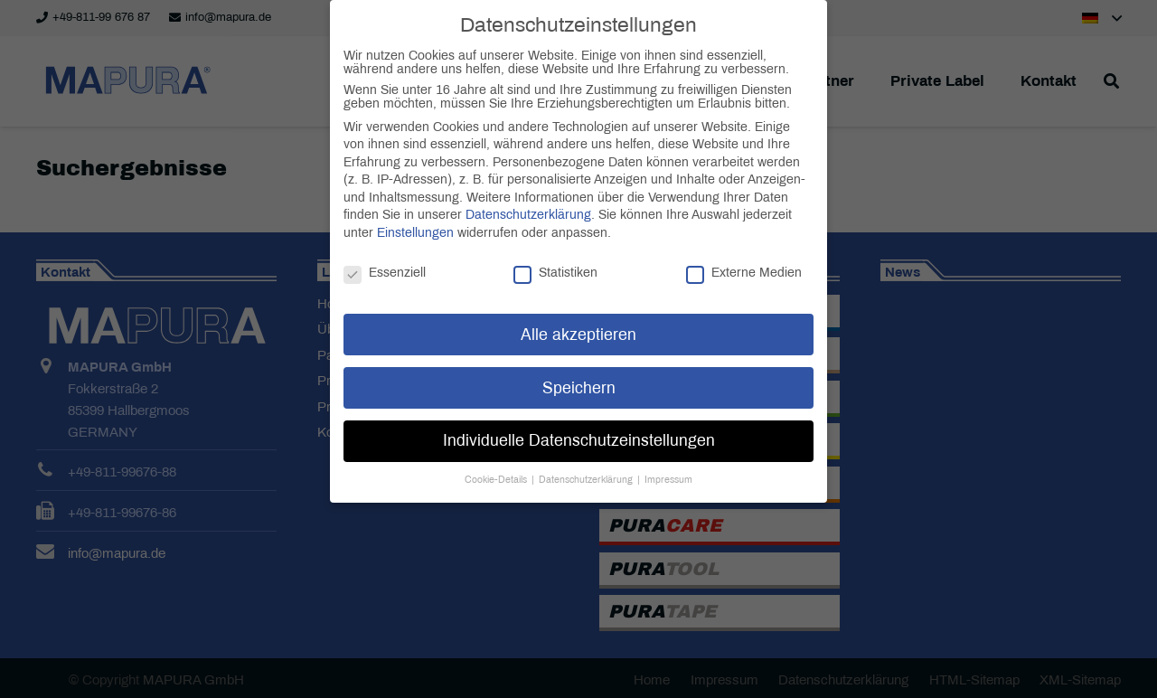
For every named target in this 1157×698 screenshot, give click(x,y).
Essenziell (384, 252)
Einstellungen (415, 213)
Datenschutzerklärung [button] (587, 460)
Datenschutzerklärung (528, 195)
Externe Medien (744, 252)
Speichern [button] (579, 368)
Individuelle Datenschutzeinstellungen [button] (579, 420)
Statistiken (555, 252)
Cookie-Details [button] (497, 460)
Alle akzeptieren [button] (578, 315)
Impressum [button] (668, 460)
